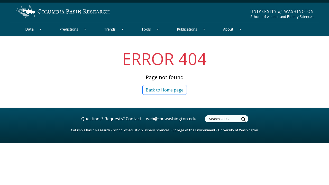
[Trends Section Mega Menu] (122, 29)
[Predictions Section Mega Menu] (85, 29)
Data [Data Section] (29, 29)
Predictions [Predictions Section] (68, 29)
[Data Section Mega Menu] (40, 29)
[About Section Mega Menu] (240, 29)
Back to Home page (165, 90)
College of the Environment (193, 130)
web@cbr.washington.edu (171, 119)
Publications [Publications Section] (187, 29)
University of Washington (238, 130)
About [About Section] (228, 29)
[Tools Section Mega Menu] (158, 29)
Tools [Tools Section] (146, 29)
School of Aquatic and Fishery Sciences (282, 16)
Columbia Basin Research (90, 130)
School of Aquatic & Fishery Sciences (141, 130)
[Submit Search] (244, 120)
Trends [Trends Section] (110, 29)
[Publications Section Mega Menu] (204, 29)
